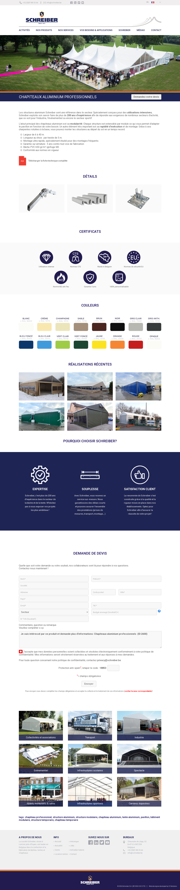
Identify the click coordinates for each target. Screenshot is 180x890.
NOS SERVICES (65, 30)
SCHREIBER (124, 30)
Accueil (58, 842)
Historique (74, 842)
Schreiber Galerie (77, 850)
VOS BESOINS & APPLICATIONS (96, 30)
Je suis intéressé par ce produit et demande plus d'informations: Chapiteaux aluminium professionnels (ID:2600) (90, 639)
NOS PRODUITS (44, 30)
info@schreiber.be (54, 3)
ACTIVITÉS (24, 30)
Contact (73, 854)
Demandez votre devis (146, 96)
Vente (57, 850)
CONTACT (156, 30)
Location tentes (61, 854)
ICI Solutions (173, 886)
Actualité (58, 846)
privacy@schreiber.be (109, 660)
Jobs (72, 846)
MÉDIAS (141, 30)
